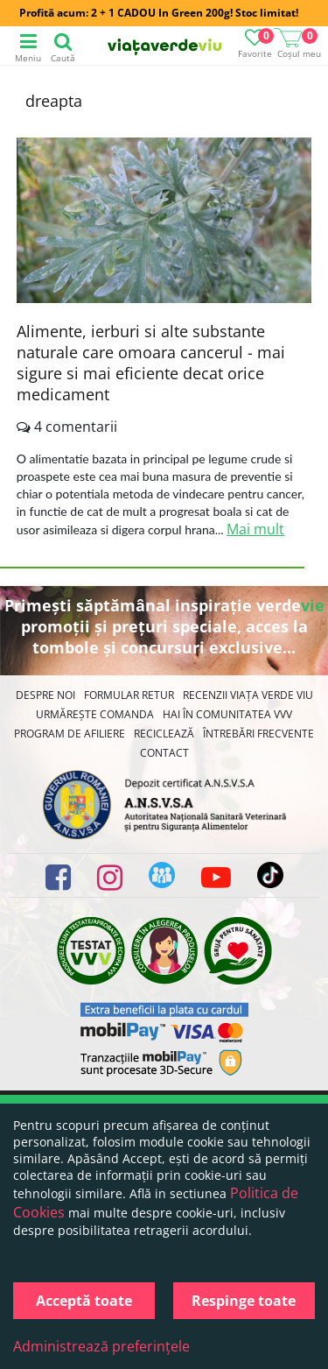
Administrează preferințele (101, 1346)
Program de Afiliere (69, 733)
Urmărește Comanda (95, 714)
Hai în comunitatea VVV (227, 714)
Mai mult (255, 529)
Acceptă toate (84, 1300)
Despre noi (45, 695)
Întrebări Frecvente (258, 733)
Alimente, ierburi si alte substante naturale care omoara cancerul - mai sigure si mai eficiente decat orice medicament (151, 363)
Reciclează (164, 733)
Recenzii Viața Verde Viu (248, 695)
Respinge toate (244, 1300)
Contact (164, 752)
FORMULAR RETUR (129, 695)
